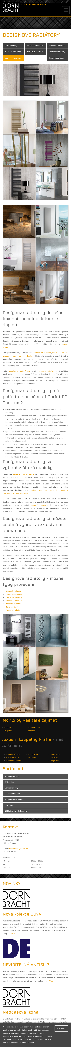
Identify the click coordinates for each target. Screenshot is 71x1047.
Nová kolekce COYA (22, 914)
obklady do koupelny (42, 353)
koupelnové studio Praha (19, 371)
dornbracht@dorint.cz (18, 849)
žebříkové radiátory (35, 52)
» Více (12, 933)
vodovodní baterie (60, 353)
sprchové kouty (25, 356)
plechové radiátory (13, 52)
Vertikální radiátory (13, 601)
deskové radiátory (56, 58)
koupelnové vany (10, 356)
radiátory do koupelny (23, 474)
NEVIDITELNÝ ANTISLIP (26, 964)
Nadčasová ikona (21, 1012)
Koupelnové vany (12, 776)
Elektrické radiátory (13, 594)
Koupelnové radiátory (14, 799)
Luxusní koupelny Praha (26, 739)
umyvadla (55, 760)
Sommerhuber (34, 728)
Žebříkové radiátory (13, 597)
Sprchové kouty (11, 788)
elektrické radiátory (57, 52)
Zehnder (31, 731)
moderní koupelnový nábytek (43, 490)
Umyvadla (9, 805)
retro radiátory (11, 46)
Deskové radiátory (13, 591)
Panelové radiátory (13, 610)
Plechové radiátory (13, 604)
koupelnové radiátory (46, 371)
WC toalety (9, 782)
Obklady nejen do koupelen (16, 811)
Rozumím (61, 1028)
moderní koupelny (39, 505)
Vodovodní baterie (12, 794)
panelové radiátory (35, 46)
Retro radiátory (11, 607)
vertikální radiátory (57, 46)
